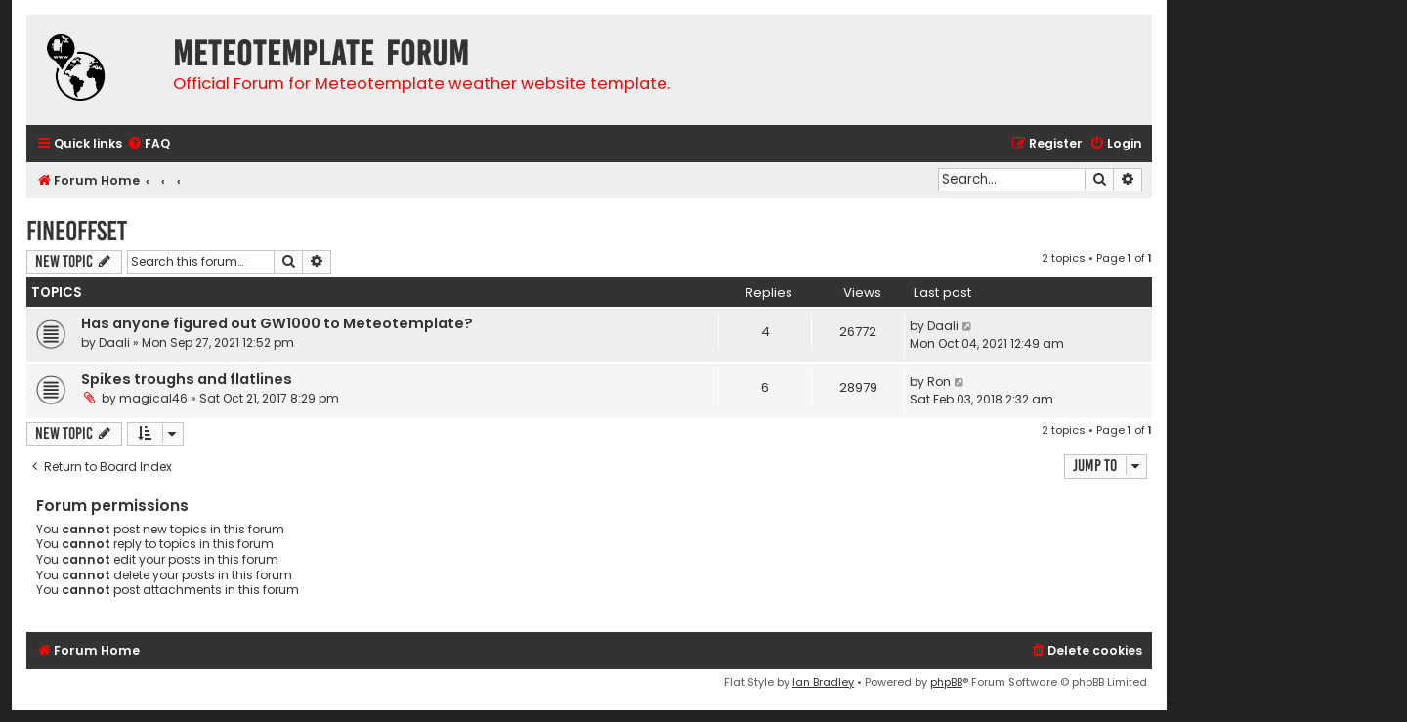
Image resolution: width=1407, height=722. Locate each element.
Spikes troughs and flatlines (186, 379)
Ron (939, 381)
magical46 (153, 398)
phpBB (946, 682)
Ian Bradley (823, 682)
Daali (114, 342)
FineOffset (76, 231)
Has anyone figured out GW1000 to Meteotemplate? (277, 323)
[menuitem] (148, 144)
